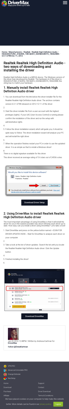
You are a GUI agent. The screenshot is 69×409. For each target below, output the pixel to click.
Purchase (7, 391)
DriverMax (12, 343)
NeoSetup (9, 378)
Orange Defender (12, 374)
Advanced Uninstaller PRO (16, 370)
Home (6, 383)
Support (41, 383)
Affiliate (6, 395)
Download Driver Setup (34, 202)
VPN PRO (9, 366)
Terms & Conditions (45, 395)
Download (7, 387)
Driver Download (44, 391)
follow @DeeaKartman (18, 347)
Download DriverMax (34, 316)
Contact (41, 387)
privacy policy (45, 404)
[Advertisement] (34, 27)
